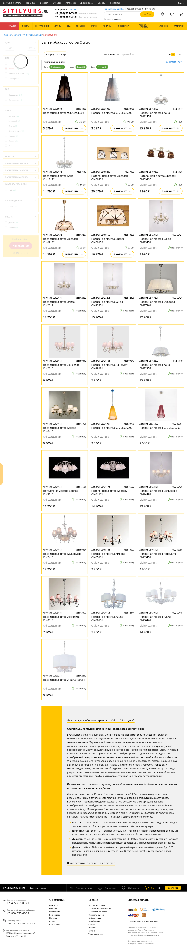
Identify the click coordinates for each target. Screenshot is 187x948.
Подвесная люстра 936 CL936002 (159, 427)
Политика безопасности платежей (143, 921)
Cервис (93, 900)
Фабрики (53, 908)
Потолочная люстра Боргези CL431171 (109, 492)
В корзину (74, 128)
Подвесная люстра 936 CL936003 (111, 113)
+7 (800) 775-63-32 (76, 13)
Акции (52, 921)
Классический (16, 131)
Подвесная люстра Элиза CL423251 (107, 303)
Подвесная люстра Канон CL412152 (155, 114)
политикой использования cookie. (144, 935)
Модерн (13, 136)
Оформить (173, 888)
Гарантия (31, 2)
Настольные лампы (19, 73)
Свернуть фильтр (56, 54)
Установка (71, 2)
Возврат (44, 2)
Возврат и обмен (96, 915)
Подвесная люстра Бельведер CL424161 (62, 555)
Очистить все (174, 62)
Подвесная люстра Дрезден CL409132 (60, 240)
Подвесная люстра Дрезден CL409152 (108, 240)
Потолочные (15, 100)
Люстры (28, 34)
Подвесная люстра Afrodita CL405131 (108, 555)
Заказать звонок (38, 888)
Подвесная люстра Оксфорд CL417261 (157, 303)
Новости (92, 927)
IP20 (12, 190)
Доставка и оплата (12, 2)
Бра (12, 64)
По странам (54, 911)
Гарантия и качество (97, 911)
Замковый (14, 121)
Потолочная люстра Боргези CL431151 (61, 492)
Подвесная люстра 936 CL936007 (111, 427)
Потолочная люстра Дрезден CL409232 (109, 177)
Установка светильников (99, 908)
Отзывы (57, 2)
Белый (38, 34)
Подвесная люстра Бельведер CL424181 (158, 492)
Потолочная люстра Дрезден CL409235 (157, 177)
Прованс (14, 141)
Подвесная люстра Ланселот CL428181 (109, 366)
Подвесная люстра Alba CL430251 (64, 679)
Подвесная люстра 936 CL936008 (63, 113)
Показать (21, 246)
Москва (72, 9)
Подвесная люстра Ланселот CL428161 (61, 366)
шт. (150, 888)
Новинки (53, 918)
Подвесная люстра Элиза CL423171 (59, 303)
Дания (13, 222)
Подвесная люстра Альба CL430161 (155, 618)
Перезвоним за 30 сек (115, 9)
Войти (181, 3)
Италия (14, 227)
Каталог (9, 26)
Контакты (115, 2)
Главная (7, 34)
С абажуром (57, 67)
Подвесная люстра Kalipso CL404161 (59, 429)
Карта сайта (54, 924)
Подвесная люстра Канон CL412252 (155, 366)
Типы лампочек (95, 934)
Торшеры (14, 78)
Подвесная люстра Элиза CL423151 (155, 240)
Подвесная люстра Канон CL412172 (59, 177)
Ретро (12, 146)
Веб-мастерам (94, 918)
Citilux (13, 206)
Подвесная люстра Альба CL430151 (107, 618)
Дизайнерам (86, 2)
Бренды (102, 2)
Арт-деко (14, 116)
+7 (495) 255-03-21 (76, 16)
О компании (57, 900)
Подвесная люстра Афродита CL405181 (61, 618)
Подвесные (15, 95)
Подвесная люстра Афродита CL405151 (157, 555)
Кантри (13, 126)
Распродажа (54, 915)
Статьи (91, 930)
